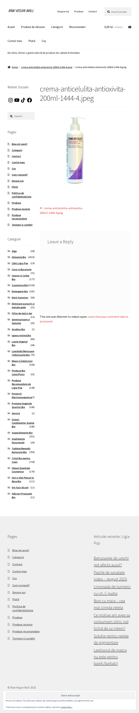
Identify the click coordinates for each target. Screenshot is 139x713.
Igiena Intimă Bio (21, 335)
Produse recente (21, 209)
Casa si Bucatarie (21, 269)
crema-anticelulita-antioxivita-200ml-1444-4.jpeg (46, 67)
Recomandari (77, 27)
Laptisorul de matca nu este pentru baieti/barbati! (110, 657)
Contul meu (15, 41)
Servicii (16, 413)
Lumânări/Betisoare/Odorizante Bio (23, 353)
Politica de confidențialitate (21, 194)
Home (15, 67)
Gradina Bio (18, 329)
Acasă (11, 27)
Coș (44, 41)
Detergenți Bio (20, 291)
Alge (14, 251)
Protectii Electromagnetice (22, 395)
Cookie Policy (66, 707)
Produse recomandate (19, 217)
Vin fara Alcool (20, 487)
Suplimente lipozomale (18, 440)
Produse (78, 11)
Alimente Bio (19, 257)
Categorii (57, 27)
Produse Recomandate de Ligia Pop (21, 384)
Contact (92, 11)
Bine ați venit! (19, 144)
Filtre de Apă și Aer (22, 313)
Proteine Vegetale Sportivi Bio (22, 405)
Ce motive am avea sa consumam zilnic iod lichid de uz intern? (112, 621)
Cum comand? (20, 174)
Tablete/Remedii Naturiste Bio (21, 450)
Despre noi (63, 11)
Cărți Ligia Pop (20, 263)
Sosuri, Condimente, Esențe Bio (23, 423)
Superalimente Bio (22, 432)
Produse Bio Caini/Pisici (18, 372)
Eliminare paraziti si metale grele (23, 305)
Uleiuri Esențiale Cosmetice (21, 469)
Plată (31, 41)
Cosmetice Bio (20, 285)
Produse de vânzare (33, 27)
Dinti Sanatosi (20, 297)
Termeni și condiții (22, 224)
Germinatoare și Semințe (21, 321)
